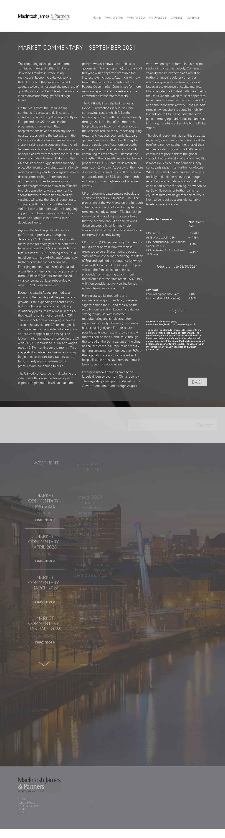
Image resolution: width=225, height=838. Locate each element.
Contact (193, 17)
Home (97, 17)
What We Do (136, 17)
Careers (176, 17)
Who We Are (114, 17)
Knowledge (157, 17)
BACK (197, 382)
